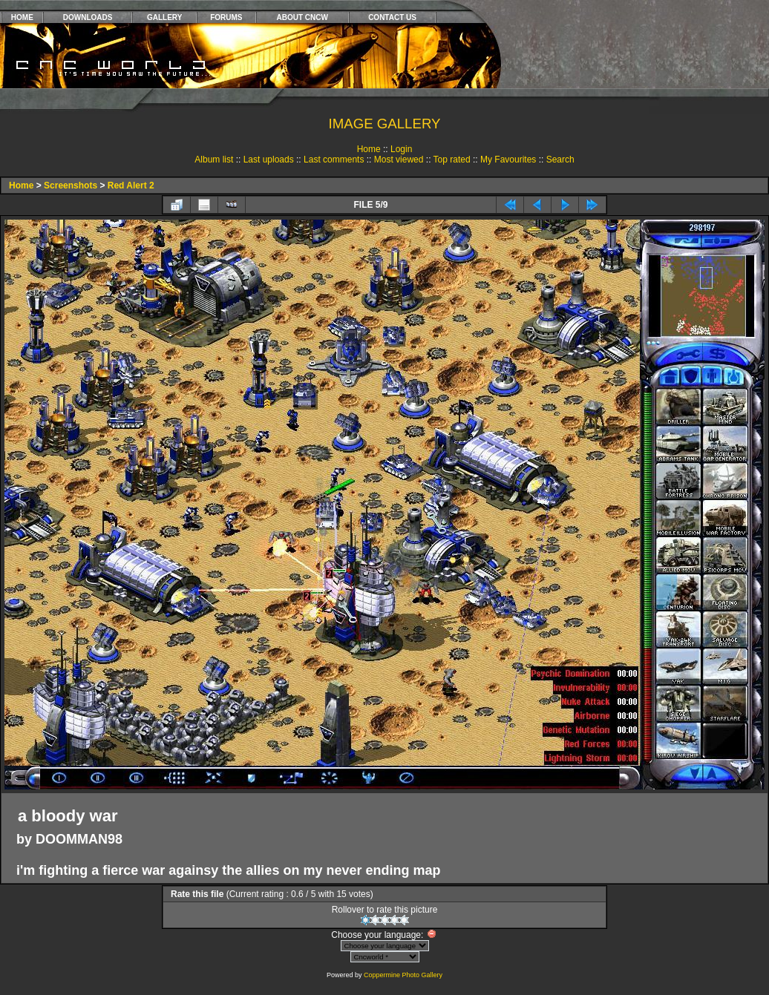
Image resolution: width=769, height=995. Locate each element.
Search (560, 159)
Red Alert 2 (131, 185)
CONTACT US (392, 17)
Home (369, 149)
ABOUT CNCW (302, 17)
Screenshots (70, 185)
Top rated (452, 159)
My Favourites (508, 159)
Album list (213, 159)
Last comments (334, 159)
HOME (22, 17)
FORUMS (226, 17)
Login (401, 149)
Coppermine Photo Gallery (403, 975)
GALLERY (164, 17)
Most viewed (399, 159)
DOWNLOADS (88, 17)
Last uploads (268, 159)
